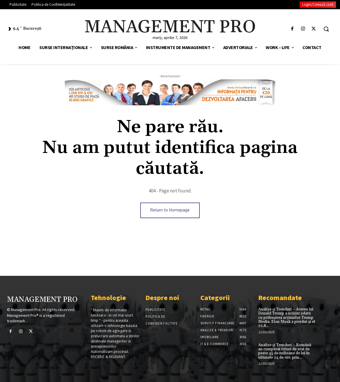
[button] (326, 29)
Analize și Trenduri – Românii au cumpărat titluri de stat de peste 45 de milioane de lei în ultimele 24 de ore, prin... (284, 351)
